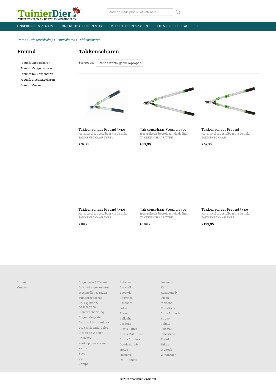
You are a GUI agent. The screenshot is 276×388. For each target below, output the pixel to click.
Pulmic (165, 324)
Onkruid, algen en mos (82, 26)
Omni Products (171, 313)
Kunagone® (169, 292)
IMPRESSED (128, 360)
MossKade (168, 308)
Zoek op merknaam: (93, 343)
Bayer (83, 353)
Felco (123, 308)
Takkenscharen (89, 40)
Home (21, 40)
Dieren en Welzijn (91, 333)
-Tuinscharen (65, 40)
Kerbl (164, 287)
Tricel (165, 339)
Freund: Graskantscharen (37, 79)
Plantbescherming (91, 312)
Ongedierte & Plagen (35, 26)
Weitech (166, 349)
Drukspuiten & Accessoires (88, 305)
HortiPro (126, 355)
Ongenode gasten (90, 317)
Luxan (165, 298)
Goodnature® (129, 344)
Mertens (166, 303)
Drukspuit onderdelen (93, 327)
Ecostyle (126, 292)
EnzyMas (126, 298)
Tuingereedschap (172, 26)
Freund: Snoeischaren (35, 63)
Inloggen (232, 4)
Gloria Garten (129, 329)
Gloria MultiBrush (131, 334)
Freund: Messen (31, 85)
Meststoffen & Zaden (129, 26)
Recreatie (85, 338)
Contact (22, 287)
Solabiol (166, 329)
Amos (83, 348)
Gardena (125, 324)
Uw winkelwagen (244, 11)
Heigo (124, 349)
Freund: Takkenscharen (36, 74)
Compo (84, 364)
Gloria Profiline (130, 339)
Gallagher (126, 318)
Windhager (168, 355)
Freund (124, 313)
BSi (81, 359)
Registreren (251, 4)
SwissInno (168, 334)
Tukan (165, 344)
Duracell (125, 287)
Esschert (126, 303)
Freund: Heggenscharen (36, 68)
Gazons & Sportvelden (94, 322)
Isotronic (167, 282)
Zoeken (177, 12)
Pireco (165, 318)
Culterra (125, 282)
